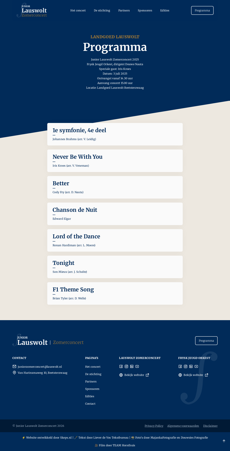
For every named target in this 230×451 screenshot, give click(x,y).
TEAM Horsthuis (124, 445)
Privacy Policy (154, 425)
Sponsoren (145, 10)
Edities (164, 10)
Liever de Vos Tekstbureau (110, 437)
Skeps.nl (66, 437)
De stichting (102, 10)
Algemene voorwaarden (183, 425)
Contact (90, 403)
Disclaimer (210, 425)
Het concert (78, 10)
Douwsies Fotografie (194, 437)
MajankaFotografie (163, 437)
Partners (124, 10)
